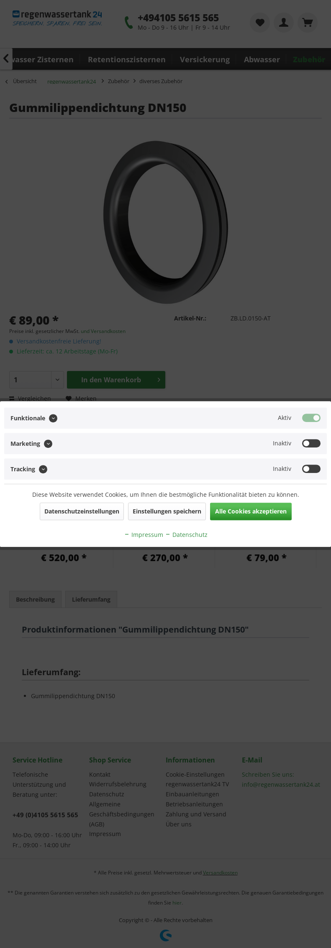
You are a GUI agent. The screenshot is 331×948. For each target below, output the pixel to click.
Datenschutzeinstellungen (81, 511)
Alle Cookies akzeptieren (251, 511)
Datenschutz (186, 535)
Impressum (143, 535)
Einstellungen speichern (167, 511)
